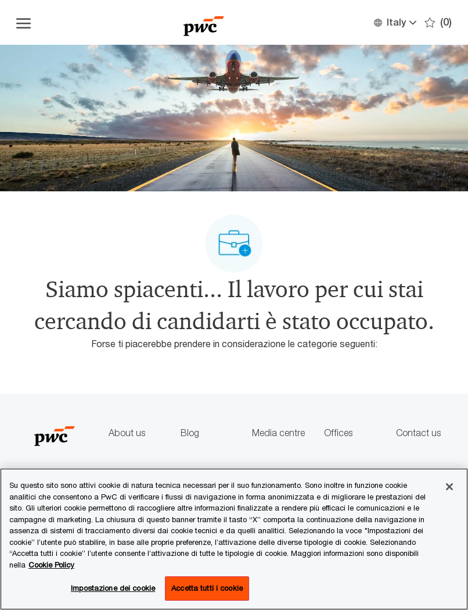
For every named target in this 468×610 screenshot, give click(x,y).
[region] (234, 539)
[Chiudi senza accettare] (449, 487)
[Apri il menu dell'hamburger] (23, 22)
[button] (394, 22)
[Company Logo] (204, 22)
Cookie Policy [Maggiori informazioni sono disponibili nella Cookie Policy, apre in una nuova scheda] (51, 564)
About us (127, 432)
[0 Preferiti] (438, 22)
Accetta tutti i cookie (207, 588)
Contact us (418, 432)
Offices (338, 432)
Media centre (278, 432)
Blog (190, 432)
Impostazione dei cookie (113, 588)
